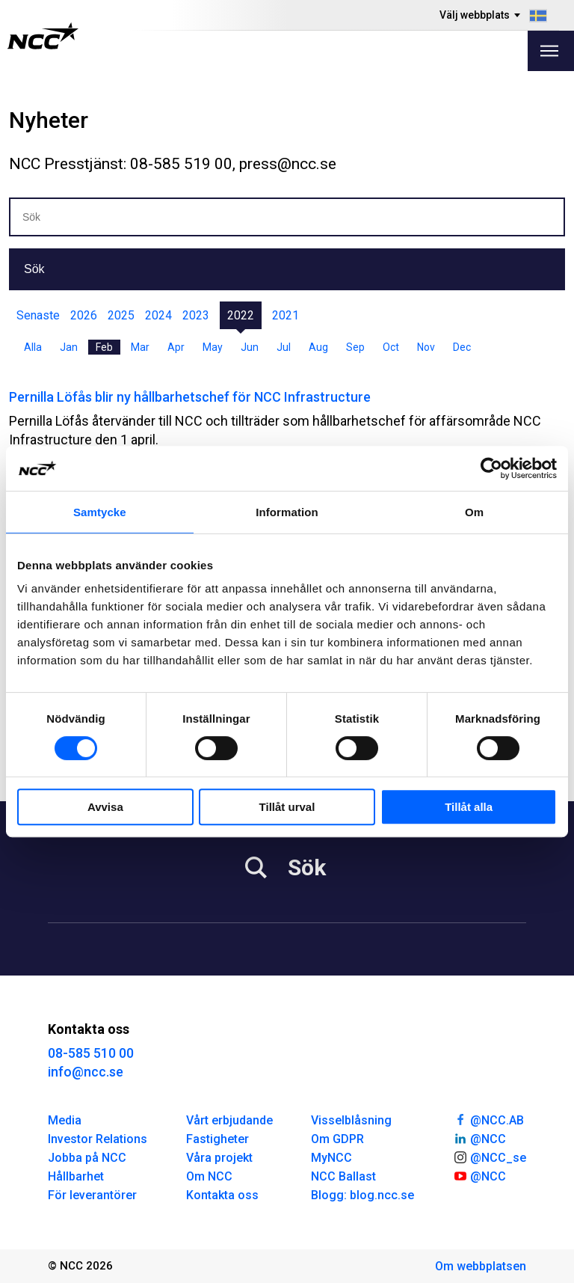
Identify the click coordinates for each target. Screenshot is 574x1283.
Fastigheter (217, 1139)
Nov (426, 347)
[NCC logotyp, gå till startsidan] (42, 36)
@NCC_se (489, 1156)
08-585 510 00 (91, 1053)
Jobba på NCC (87, 1158)
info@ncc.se (85, 1072)
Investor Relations (97, 1139)
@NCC (479, 1138)
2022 (240, 315)
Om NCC (209, 1176)
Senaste (38, 315)
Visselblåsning (351, 1120)
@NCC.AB (488, 1119)
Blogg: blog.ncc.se (362, 1195)
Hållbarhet (76, 1176)
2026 (83, 315)
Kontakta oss (222, 1195)
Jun (250, 347)
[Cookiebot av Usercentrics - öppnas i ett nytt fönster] (491, 468)
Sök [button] (34, 269)
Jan (69, 347)
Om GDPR (337, 1139)
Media (64, 1120)
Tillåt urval (287, 806)
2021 (285, 315)
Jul (284, 347)
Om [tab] (474, 512)
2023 (195, 315)
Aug (318, 347)
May (213, 347)
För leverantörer (92, 1195)
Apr (176, 347)
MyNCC (331, 1158)
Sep (355, 347)
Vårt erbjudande (229, 1120)
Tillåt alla (469, 806)
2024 (158, 315)
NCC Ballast (343, 1176)
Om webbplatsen (480, 1266)
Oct (391, 347)
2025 (121, 315)
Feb (104, 347)
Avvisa (105, 806)
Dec (462, 347)
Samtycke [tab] (99, 512)
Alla (33, 347)
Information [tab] (287, 512)
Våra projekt (219, 1158)
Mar (140, 347)
